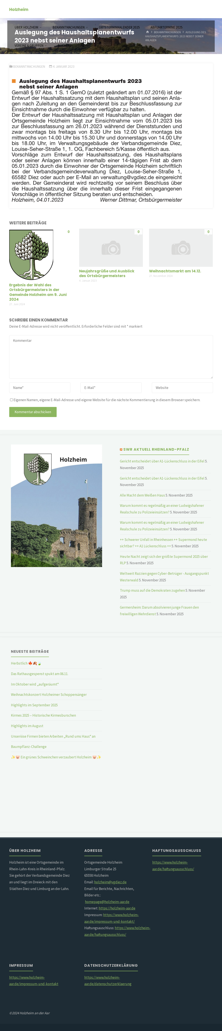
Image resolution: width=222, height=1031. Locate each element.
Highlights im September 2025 (34, 705)
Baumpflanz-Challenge (29, 746)
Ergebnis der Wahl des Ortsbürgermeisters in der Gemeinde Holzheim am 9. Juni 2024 (38, 292)
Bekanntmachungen (29, 67)
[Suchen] (82, 45)
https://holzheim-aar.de (117, 908)
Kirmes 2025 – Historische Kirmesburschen (43, 715)
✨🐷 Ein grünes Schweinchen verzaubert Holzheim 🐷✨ (56, 757)
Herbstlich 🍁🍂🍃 (26, 663)
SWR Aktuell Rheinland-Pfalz (156, 449)
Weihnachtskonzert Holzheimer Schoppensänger (49, 694)
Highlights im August (27, 725)
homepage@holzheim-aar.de (107, 901)
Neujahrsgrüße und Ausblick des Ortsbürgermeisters (106, 273)
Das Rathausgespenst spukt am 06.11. (39, 673)
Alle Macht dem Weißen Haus (142, 495)
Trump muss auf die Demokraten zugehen (152, 590)
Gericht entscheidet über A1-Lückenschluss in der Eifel (162, 461)
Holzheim (18, 9)
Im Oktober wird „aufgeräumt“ (35, 684)
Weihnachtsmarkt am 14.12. (175, 271)
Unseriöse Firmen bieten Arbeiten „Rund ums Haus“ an (53, 736)
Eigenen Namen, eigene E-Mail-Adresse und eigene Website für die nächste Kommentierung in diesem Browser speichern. (105, 400)
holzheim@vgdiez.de (110, 882)
